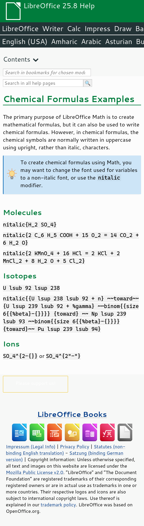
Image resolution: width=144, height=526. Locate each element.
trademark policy (58, 504)
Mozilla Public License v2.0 (34, 472)
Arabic (91, 41)
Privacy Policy (74, 446)
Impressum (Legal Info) (30, 446)
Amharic (64, 41)
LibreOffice (20, 28)
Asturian (118, 41)
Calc (74, 28)
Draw (122, 28)
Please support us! (36, 383)
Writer (52, 28)
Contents (16, 59)
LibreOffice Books (72, 414)
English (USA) (25, 41)
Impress (97, 28)
